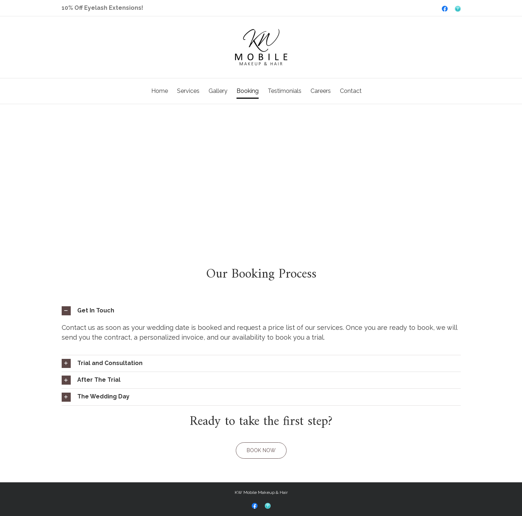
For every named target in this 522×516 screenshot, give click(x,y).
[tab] (261, 311)
